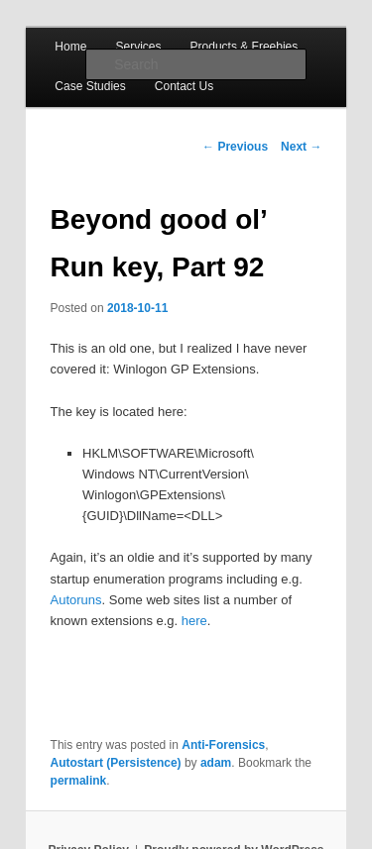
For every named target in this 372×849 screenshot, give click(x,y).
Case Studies (90, 86)
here (194, 620)
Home (70, 46)
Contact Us (184, 86)
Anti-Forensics (223, 745)
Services (138, 46)
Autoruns (76, 599)
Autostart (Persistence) (116, 763)
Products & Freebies (244, 46)
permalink (79, 781)
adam (215, 763)
